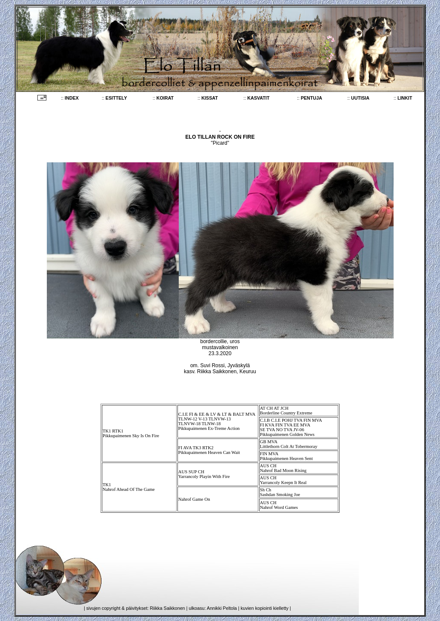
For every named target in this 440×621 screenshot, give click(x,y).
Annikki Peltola (222, 608)
